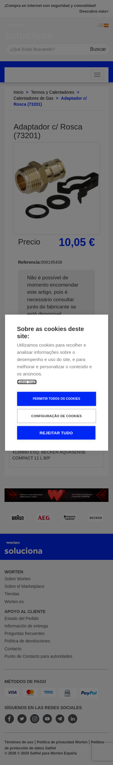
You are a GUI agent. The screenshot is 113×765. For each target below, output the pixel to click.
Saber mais (27, 381)
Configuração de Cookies (56, 415)
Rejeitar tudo (56, 432)
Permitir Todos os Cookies (56, 398)
